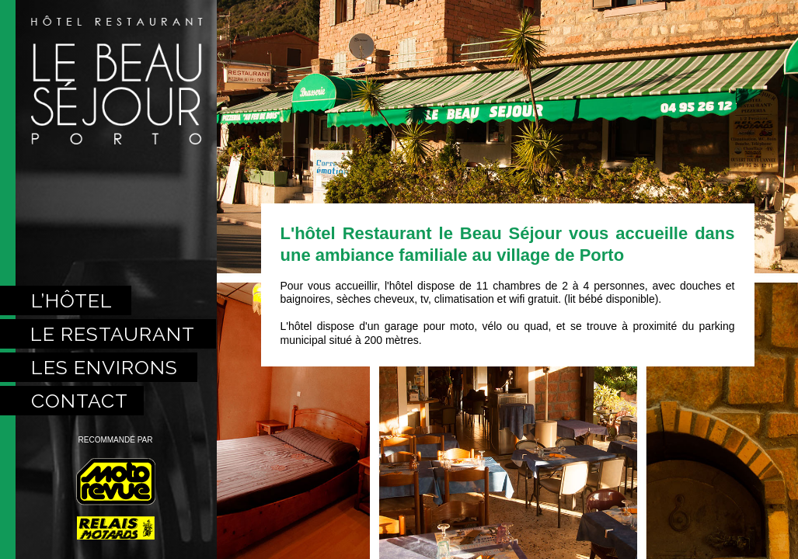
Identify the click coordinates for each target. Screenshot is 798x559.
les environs (104, 367)
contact (79, 400)
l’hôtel (72, 300)
